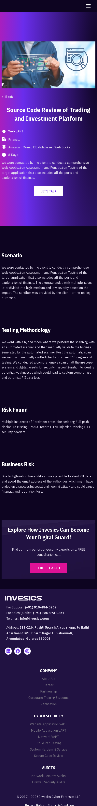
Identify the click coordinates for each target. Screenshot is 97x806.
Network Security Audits (48, 776)
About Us (48, 679)
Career (48, 685)
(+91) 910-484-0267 (40, 607)
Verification (49, 704)
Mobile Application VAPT (48, 730)
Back (7, 97)
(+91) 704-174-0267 (48, 613)
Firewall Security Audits (48, 782)
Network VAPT (48, 737)
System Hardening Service (48, 749)
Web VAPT (15, 131)
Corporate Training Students (48, 698)
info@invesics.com (34, 618)
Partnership (48, 691)
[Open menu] (87, 6)
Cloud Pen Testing (49, 743)
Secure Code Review (48, 756)
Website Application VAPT (48, 724)
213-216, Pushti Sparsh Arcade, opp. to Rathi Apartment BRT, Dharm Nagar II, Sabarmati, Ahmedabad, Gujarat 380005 (47, 633)
